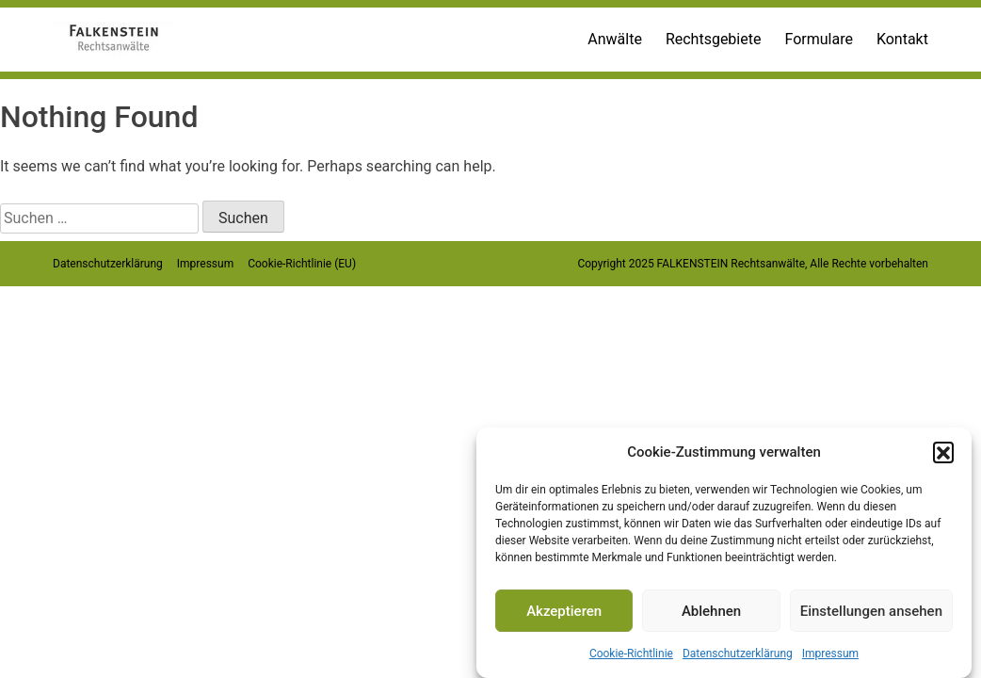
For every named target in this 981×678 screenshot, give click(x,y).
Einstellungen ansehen (871, 611)
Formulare (818, 39)
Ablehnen (711, 611)
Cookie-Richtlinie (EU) (302, 263)
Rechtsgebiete (714, 39)
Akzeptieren (564, 611)
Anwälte (614, 39)
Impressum (830, 653)
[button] (943, 452)
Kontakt (902, 39)
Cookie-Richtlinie (631, 653)
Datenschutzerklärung (738, 653)
